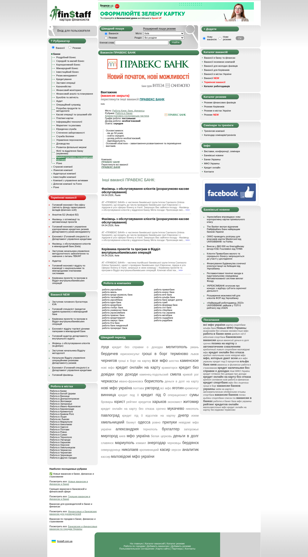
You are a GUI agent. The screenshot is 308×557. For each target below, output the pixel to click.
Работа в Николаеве (61, 424)
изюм (195, 415)
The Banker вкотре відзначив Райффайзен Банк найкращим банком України (223, 229)
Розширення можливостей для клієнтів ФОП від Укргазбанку (223, 296)
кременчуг (192, 388)
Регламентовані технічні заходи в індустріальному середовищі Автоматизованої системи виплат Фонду (225, 277)
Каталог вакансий (155, 543)
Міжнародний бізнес (67, 68)
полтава (138, 388)
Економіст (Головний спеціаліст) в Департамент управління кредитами (72, 237)
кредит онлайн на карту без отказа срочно (133, 408)
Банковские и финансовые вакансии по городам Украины (73, 527)
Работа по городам (134, 546)
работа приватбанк (164, 289)
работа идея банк (111, 302)
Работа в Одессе (59, 427)
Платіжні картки (64, 118)
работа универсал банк (114, 310)
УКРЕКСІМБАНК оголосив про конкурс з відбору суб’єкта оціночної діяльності (226, 288)
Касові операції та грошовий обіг (74, 114)
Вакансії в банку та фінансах (219, 57)
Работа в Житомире (61, 401)
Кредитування (64, 79)
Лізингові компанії (63, 170)
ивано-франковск (131, 381)
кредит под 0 (128, 395)
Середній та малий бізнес (70, 61)
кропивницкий (149, 450)
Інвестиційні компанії (64, 177)
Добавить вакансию (158, 546)
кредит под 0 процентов (226, 361)
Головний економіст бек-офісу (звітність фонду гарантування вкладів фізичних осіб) (68, 207)
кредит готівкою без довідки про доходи (224, 374)
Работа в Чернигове (61, 452)
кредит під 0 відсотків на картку (148, 415)
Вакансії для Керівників (217, 70)
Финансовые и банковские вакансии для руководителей (73, 512)
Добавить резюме (181, 546)
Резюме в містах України (217, 110)
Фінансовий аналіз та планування (74, 93)
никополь (192, 408)
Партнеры (177, 548)
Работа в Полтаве (59, 429)
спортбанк (219, 337)
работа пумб (161, 302)
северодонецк (110, 450)
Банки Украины (212, 159)
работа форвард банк (166, 305)
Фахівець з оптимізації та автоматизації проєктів (66, 220)
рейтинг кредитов (138, 402)
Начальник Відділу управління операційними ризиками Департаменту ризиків (68, 360)
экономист (174, 402)
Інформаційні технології (69, 121)
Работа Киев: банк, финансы (128, 110)
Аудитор (56, 261)
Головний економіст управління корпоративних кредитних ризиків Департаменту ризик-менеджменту (71, 229)
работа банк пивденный (115, 325)
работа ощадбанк (163, 317)
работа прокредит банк (114, 328)
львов (195, 354)
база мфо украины (241, 401)
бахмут (131, 422)
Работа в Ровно (58, 432)
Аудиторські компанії (64, 173)
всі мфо (165, 388)
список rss (230, 398)
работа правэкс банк (113, 315)
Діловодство (63, 143)
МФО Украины (212, 163)
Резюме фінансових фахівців (220, 102)
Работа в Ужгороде (60, 439)
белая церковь (161, 436)
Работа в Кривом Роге (62, 414)
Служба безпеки (65, 136)
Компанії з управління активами (70, 180)
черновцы (174, 443)
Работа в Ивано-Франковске (65, 406)
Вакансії (211, 78)
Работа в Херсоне (60, 445)
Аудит (59, 101)
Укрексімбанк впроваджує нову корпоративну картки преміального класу (226, 219)
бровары (107, 402)
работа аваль (109, 292)
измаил (141, 443)
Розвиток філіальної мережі (71, 147)
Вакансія (113, 33)
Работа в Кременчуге (61, 411)
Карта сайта (163, 548)
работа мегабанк (163, 315)
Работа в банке (124, 113)
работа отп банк (162, 307)
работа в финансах (238, 379)
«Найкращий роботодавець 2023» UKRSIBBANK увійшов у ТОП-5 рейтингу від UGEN (225, 305)
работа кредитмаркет (113, 317)
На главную (136, 543)
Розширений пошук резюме (159, 28)
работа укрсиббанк (112, 300)
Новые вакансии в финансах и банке (68, 482)
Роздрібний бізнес (66, 57)
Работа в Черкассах (61, 450)
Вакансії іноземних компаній (219, 62)
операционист (177, 395)
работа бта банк (111, 323)
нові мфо (107, 367)
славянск (107, 443)
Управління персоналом (69, 140)
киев (122, 436)
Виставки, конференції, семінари (222, 151)
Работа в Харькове (60, 442)
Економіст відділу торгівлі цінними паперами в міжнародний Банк (71, 330)
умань (194, 347)
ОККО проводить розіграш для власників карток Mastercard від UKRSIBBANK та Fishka (224, 239)
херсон (176, 450)
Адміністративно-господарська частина (127, 115)
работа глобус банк (112, 307)
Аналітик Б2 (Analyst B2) (65, 214)
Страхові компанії (63, 166)
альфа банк (209, 328)
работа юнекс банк (164, 292)
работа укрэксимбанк (113, 312)
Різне (59, 163)
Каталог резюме (176, 543)
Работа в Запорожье (61, 404)
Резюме (113, 37)
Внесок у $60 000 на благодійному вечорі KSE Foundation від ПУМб (225, 247)
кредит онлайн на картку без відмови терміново (224, 408)
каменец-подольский (153, 374)
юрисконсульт (129, 354)
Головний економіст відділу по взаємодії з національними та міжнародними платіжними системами (68, 269)
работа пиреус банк (112, 320)
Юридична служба (66, 129)
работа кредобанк (111, 305)
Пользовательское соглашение (136, 548)
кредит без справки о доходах (137, 347)
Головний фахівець (62, 375)
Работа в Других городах (63, 457)
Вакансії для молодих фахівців (221, 66)
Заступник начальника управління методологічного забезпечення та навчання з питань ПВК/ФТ (70, 253)
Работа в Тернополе (61, 437)
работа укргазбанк (112, 289)
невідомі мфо (238, 355)
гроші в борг (209, 386)
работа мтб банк (163, 294)
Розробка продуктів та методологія (68, 109)
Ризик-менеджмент (66, 75)
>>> (187, 210)
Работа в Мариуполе (61, 421)
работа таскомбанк (112, 297)
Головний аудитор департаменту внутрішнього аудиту (70, 337)
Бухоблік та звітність (67, 97)
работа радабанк (163, 320)
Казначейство (63, 86)
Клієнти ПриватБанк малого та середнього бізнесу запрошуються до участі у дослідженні (225, 256)
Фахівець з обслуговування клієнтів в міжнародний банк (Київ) (71, 245)
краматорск (170, 367)
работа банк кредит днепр (168, 300)
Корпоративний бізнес (68, 64)
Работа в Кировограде (62, 409)
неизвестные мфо (239, 331)
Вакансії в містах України (217, 74)
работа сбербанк (163, 310)
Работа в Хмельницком (62, 447)
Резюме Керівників (214, 106)
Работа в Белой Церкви (63, 393)
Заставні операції (65, 83)
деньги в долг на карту (182, 381)
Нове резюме (227, 38)
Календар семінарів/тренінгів (220, 135)
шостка (174, 360)
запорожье (191, 429)
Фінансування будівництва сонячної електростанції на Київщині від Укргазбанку (226, 266)
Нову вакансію (212, 38)
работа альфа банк (164, 297)
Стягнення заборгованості (70, 132)
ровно (156, 422)
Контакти (209, 171)
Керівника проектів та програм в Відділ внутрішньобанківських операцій (69, 280)
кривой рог (191, 374)
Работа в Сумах (58, 434)
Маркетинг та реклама (68, 125)
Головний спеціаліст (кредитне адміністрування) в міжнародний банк (69, 311)
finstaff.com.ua (64, 541)
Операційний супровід (68, 104)
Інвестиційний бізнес (67, 72)
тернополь (150, 429)
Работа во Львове (59, 419)
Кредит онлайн (212, 167)
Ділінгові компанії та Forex (67, 184)
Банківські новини (213, 155)
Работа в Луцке (58, 416)
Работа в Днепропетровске (64, 398)
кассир (105, 456)
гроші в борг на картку (134, 360)
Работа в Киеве (58, 391)
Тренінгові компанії (214, 131)
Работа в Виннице (60, 396)
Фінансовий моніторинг (68, 90)
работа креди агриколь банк (117, 294)
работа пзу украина (164, 312)
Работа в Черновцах (61, 455)
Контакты (190, 548)
